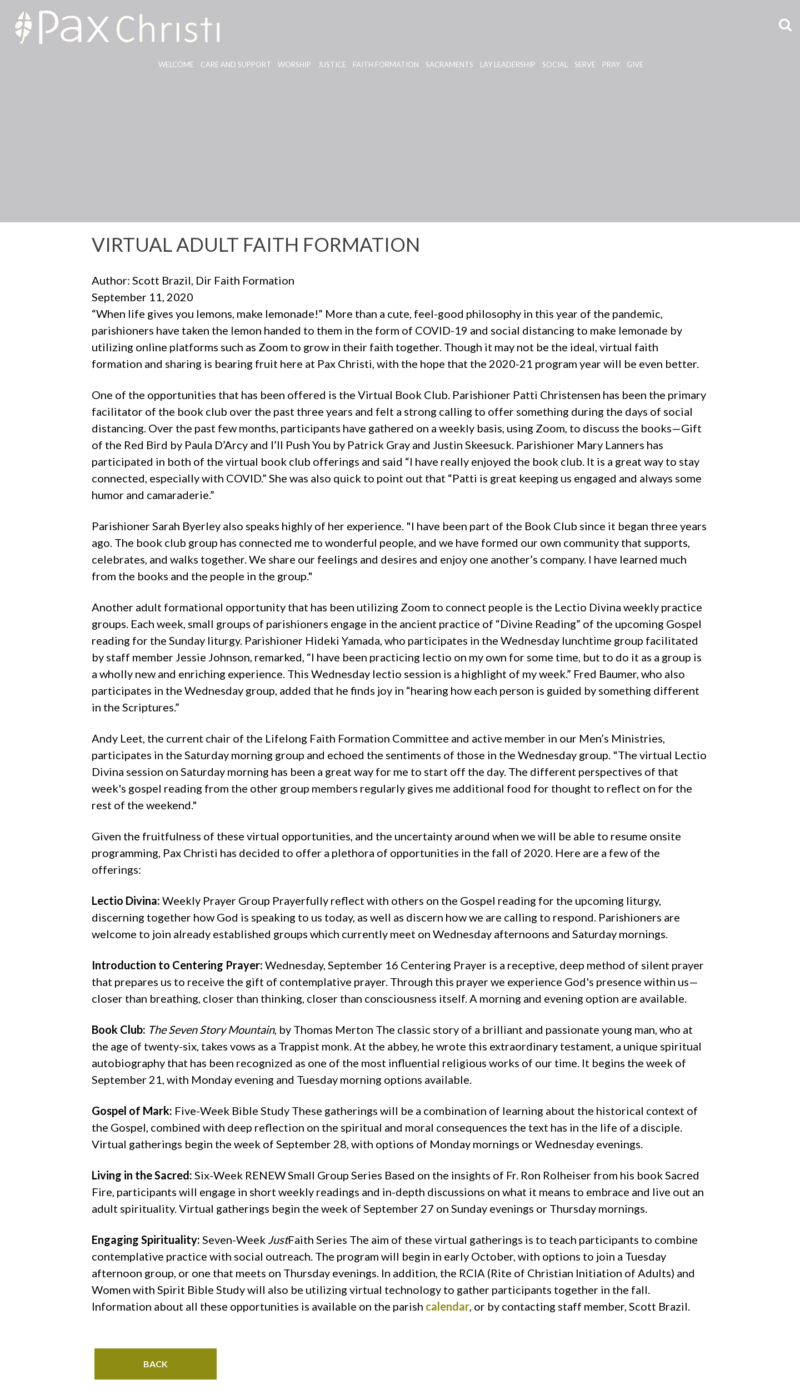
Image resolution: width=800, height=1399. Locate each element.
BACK (155, 1363)
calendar (447, 1306)
